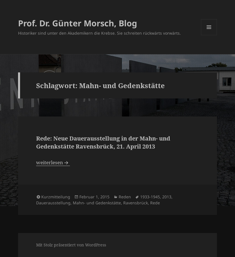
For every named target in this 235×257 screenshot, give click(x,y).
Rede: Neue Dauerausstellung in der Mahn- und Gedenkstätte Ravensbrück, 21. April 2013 (103, 142)
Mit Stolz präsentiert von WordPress (71, 245)
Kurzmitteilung (55, 196)
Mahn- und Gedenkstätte (97, 202)
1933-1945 (150, 196)
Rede (155, 202)
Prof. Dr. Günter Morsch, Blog (77, 23)
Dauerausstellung (53, 202)
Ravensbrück (135, 202)
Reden (125, 196)
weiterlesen (53, 162)
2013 (166, 196)
